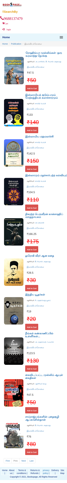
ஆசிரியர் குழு (40, 384)
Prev (15, 461)
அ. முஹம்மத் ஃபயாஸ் (44, 342)
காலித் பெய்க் (40, 103)
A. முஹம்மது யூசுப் (42, 300)
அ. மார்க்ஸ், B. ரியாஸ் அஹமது (48, 62)
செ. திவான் (39, 223)
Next (23, 461)
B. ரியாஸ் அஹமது (42, 262)
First (8, 461)
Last (31, 461)
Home (5, 44)
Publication (16, 44)
